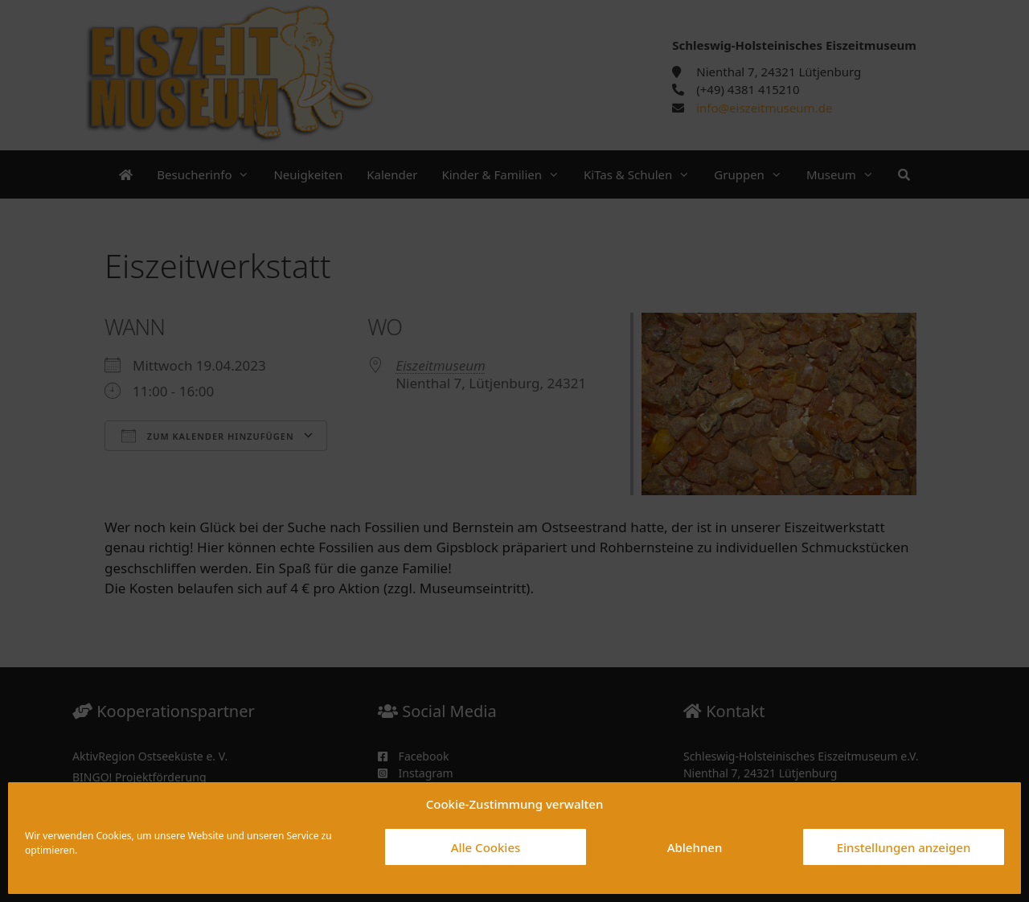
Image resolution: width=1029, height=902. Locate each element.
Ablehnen (695, 847)
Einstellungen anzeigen (904, 847)
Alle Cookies (486, 847)
